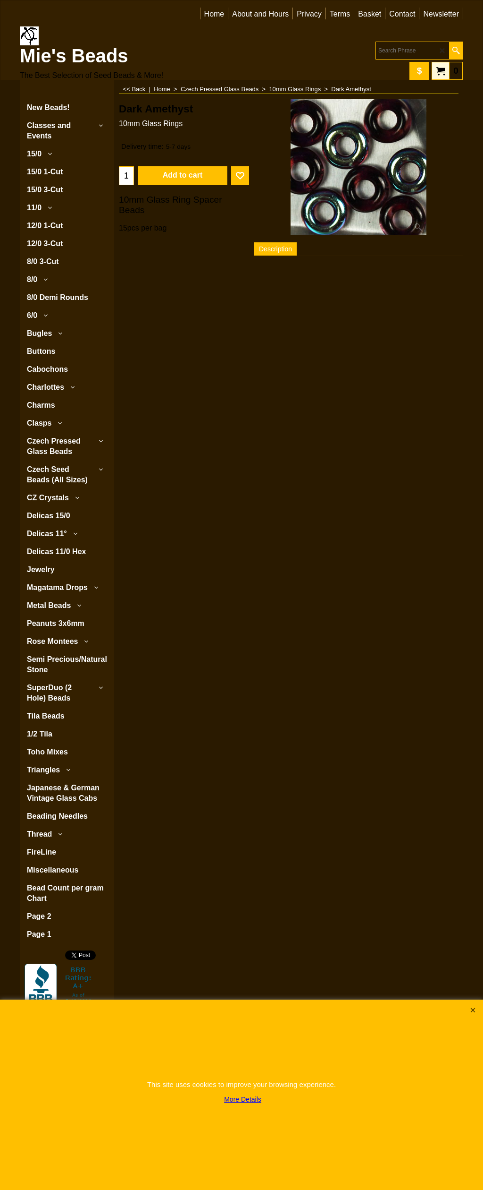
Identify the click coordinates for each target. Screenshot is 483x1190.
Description (275, 249)
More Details (242, 1099)
